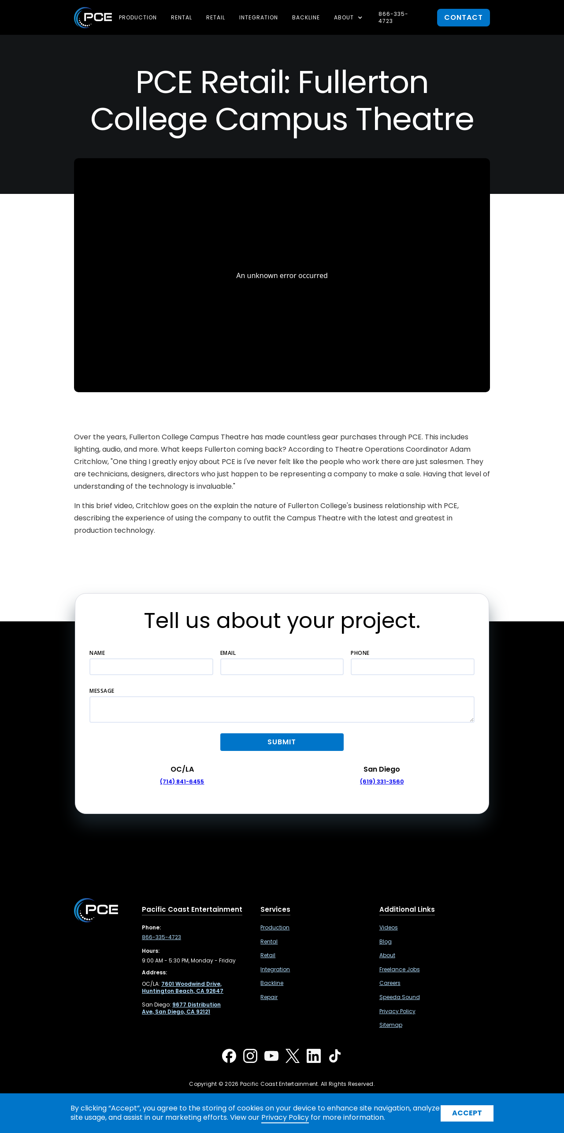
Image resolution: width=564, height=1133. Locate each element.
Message (102, 691)
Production (138, 17)
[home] (93, 17)
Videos (388, 927)
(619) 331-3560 (382, 781)
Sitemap (390, 1025)
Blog (385, 941)
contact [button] (463, 17)
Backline (306, 17)
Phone (360, 653)
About (387, 955)
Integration (258, 17)
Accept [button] (467, 1113)
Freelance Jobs (399, 969)
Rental (181, 17)
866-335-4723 (393, 17)
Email (228, 653)
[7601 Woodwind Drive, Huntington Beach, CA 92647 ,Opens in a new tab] (182, 987)
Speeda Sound (399, 997)
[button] (349, 17)
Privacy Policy (397, 1011)
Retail (215, 17)
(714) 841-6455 (182, 781)
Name (97, 653)
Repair (269, 997)
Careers (390, 983)
